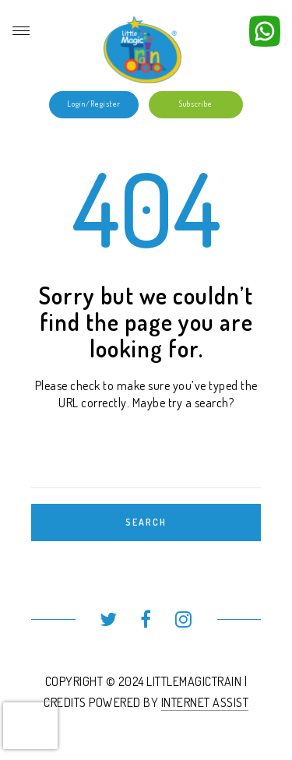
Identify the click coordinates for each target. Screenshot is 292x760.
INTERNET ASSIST (205, 702)
